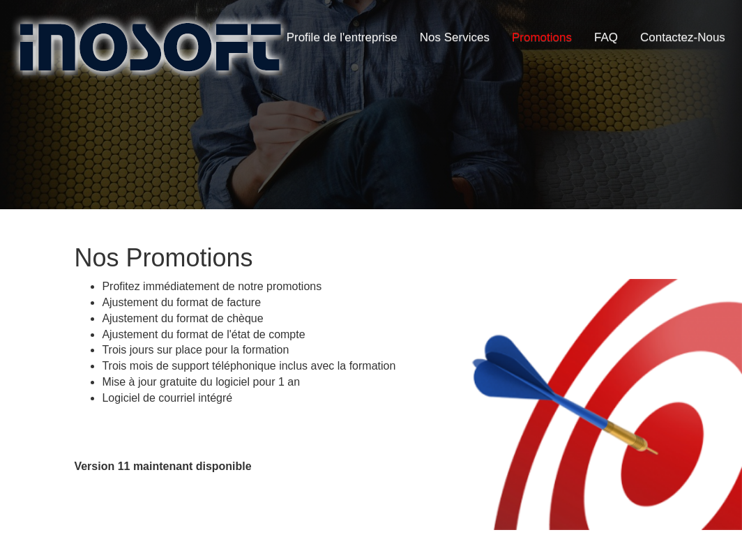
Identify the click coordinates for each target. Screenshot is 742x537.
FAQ (606, 37)
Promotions (542, 37)
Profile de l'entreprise (342, 37)
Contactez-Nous (682, 37)
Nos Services (455, 37)
